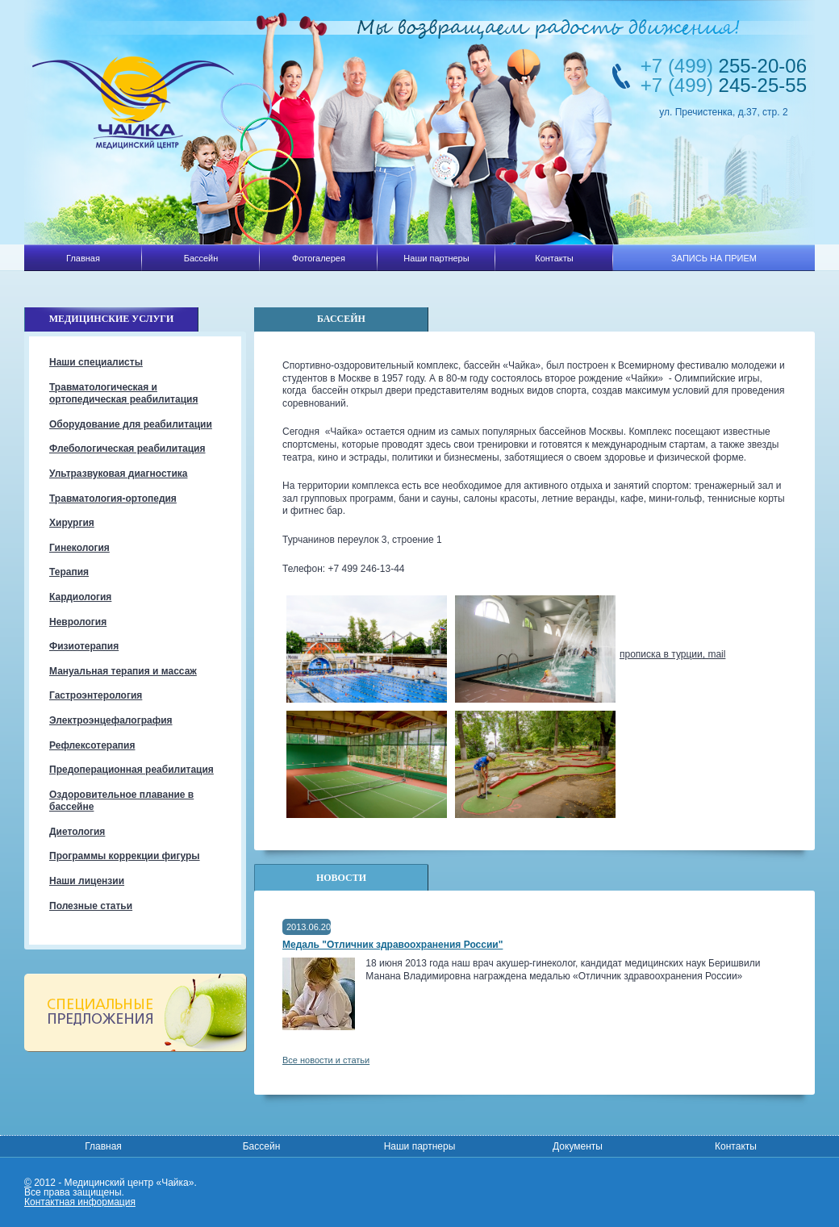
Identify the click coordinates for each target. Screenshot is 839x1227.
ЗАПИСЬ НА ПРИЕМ (714, 258)
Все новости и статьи (325, 1060)
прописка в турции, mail (672, 654)
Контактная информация (80, 1202)
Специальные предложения (135, 1012)
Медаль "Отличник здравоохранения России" (392, 944)
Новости (341, 877)
